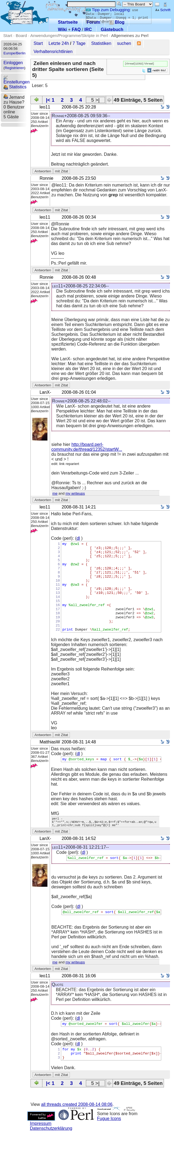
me (55, 493)
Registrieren (14, 68)
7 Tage (79, 43)
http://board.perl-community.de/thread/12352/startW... (86, 447)
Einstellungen (17, 79)
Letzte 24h (59, 43)
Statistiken (101, 43)
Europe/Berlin (15, 53)
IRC (88, 29)
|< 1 (50, 100)
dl (78, 538)
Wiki (62, 29)
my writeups (75, 493)
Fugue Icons (109, 1144)
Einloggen (13, 62)
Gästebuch (112, 29)
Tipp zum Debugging (108, 9)
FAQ (76, 29)
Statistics (15, 87)
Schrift (162, 10)
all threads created (76, 1130)
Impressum (40, 1149)
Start (7, 35)
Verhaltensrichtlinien (53, 51)
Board (21, 35)
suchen (124, 43)
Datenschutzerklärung (51, 1154)
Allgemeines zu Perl (129, 35)
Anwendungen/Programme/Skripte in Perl (69, 35)
